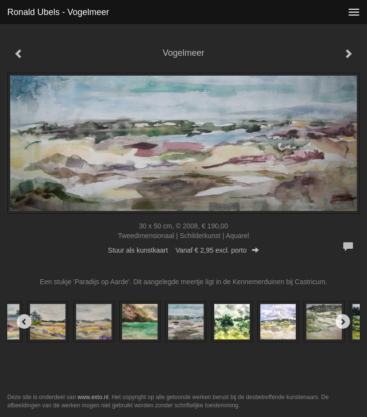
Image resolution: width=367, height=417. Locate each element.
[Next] (342, 321)
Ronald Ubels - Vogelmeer (58, 12)
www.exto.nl (93, 397)
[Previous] (24, 321)
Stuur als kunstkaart (183, 250)
